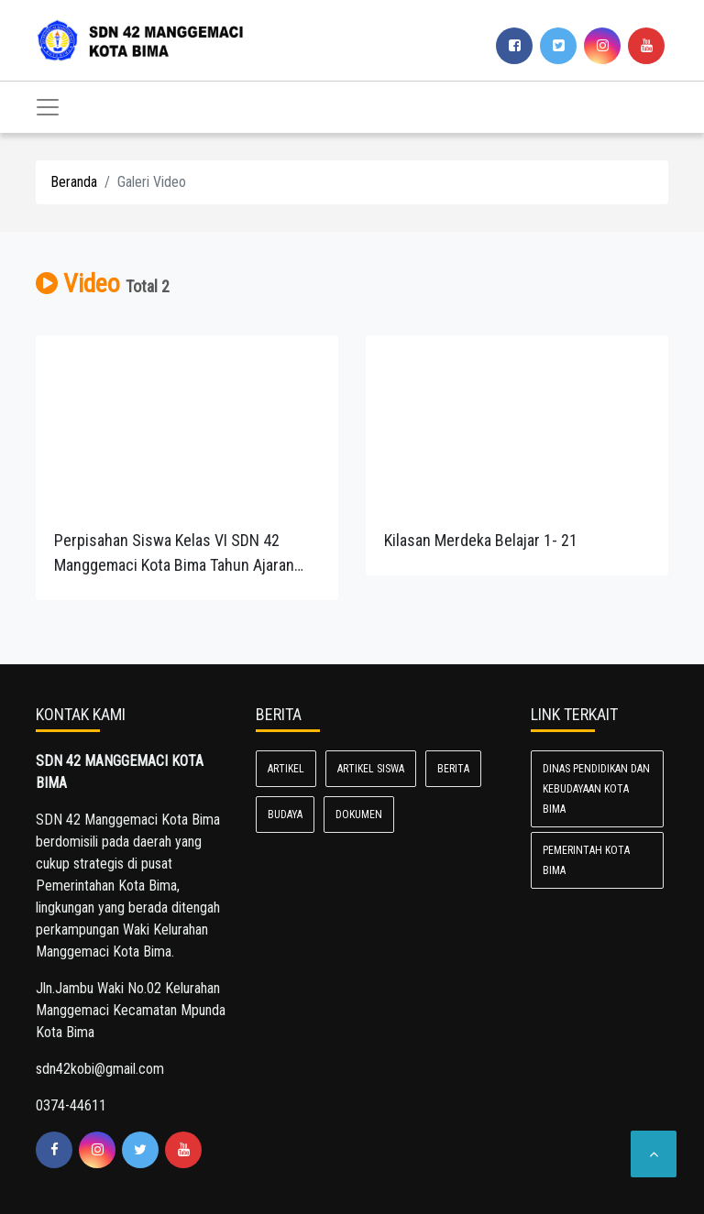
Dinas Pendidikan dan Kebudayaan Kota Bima (596, 788)
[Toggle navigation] (47, 107)
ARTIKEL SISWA (370, 768)
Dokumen (359, 814)
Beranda (73, 182)
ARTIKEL (286, 768)
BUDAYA (285, 814)
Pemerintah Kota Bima (586, 860)
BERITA (453, 768)
